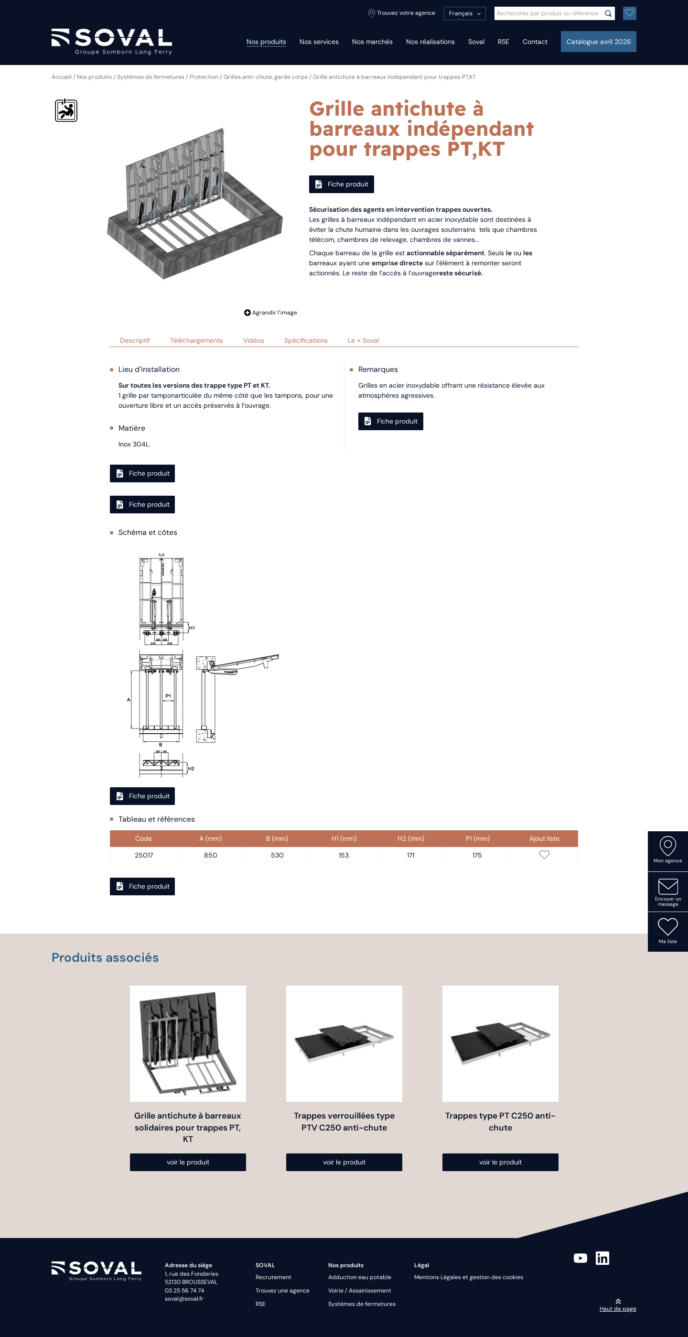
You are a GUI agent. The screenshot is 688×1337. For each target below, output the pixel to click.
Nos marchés (372, 41)
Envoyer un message (668, 892)
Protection (204, 77)
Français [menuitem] (461, 13)
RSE (503, 41)
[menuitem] (465, 13)
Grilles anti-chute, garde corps (266, 77)
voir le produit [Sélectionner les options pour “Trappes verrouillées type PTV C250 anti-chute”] (344, 1162)
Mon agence (668, 850)
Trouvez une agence (283, 1290)
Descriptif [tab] (135, 340)
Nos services (319, 41)
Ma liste (668, 931)
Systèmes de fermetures (150, 77)
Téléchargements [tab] (196, 340)
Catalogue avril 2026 (599, 41)
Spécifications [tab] (306, 340)
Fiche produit (341, 184)
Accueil (62, 77)
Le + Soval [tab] (363, 340)
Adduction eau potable (359, 1277)
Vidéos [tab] (253, 340)
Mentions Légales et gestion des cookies (468, 1277)
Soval (476, 41)
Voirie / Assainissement (359, 1290)
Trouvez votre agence (401, 13)
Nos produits (266, 41)
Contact (535, 41)
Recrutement (273, 1277)
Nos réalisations (430, 41)
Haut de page (618, 1305)
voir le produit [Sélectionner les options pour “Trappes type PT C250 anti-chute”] (500, 1162)
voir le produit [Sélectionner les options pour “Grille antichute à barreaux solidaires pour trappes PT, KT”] (188, 1162)
